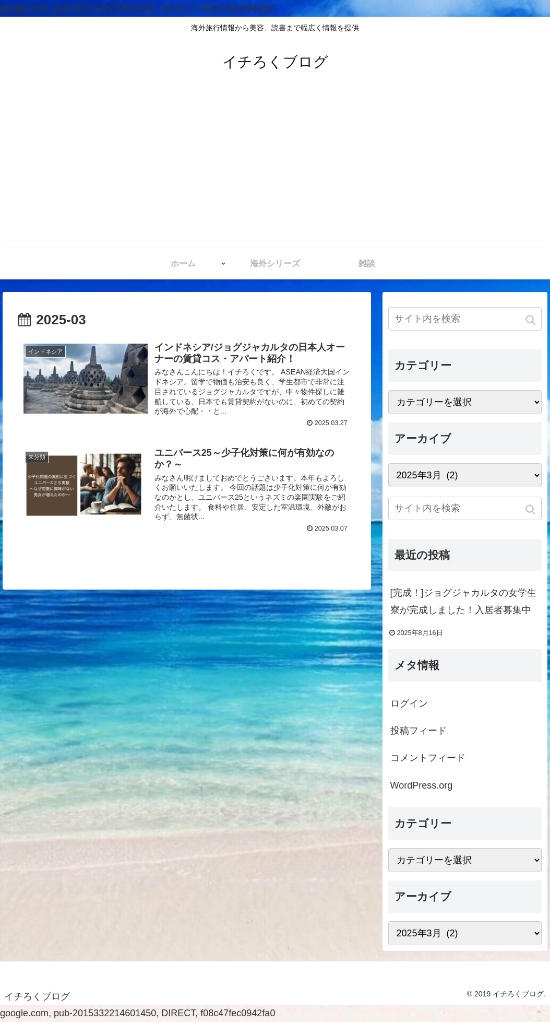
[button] (531, 320)
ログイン (409, 703)
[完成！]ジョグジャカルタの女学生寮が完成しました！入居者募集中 (463, 601)
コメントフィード (427, 758)
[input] (465, 319)
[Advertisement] (275, 170)
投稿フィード (418, 730)
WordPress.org (421, 785)
